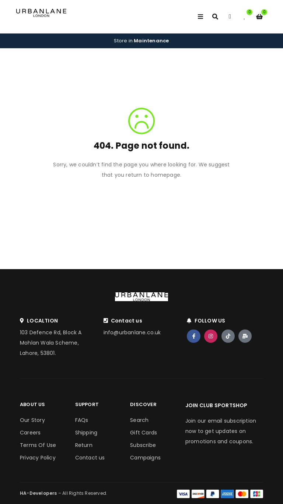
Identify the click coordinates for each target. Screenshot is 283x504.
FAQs (81, 420)
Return (83, 445)
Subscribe (143, 445)
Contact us (90, 457)
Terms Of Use (38, 445)
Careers (30, 432)
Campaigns (145, 457)
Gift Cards (143, 432)
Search (139, 420)
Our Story (32, 420)
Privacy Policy (38, 457)
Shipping (86, 432)
